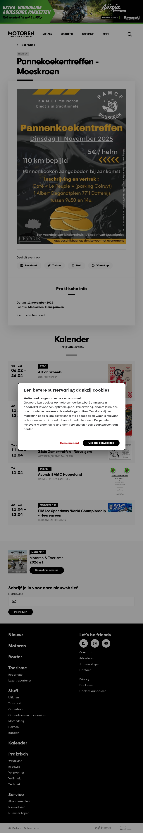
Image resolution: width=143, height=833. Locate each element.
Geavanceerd (69, 443)
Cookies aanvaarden (101, 442)
